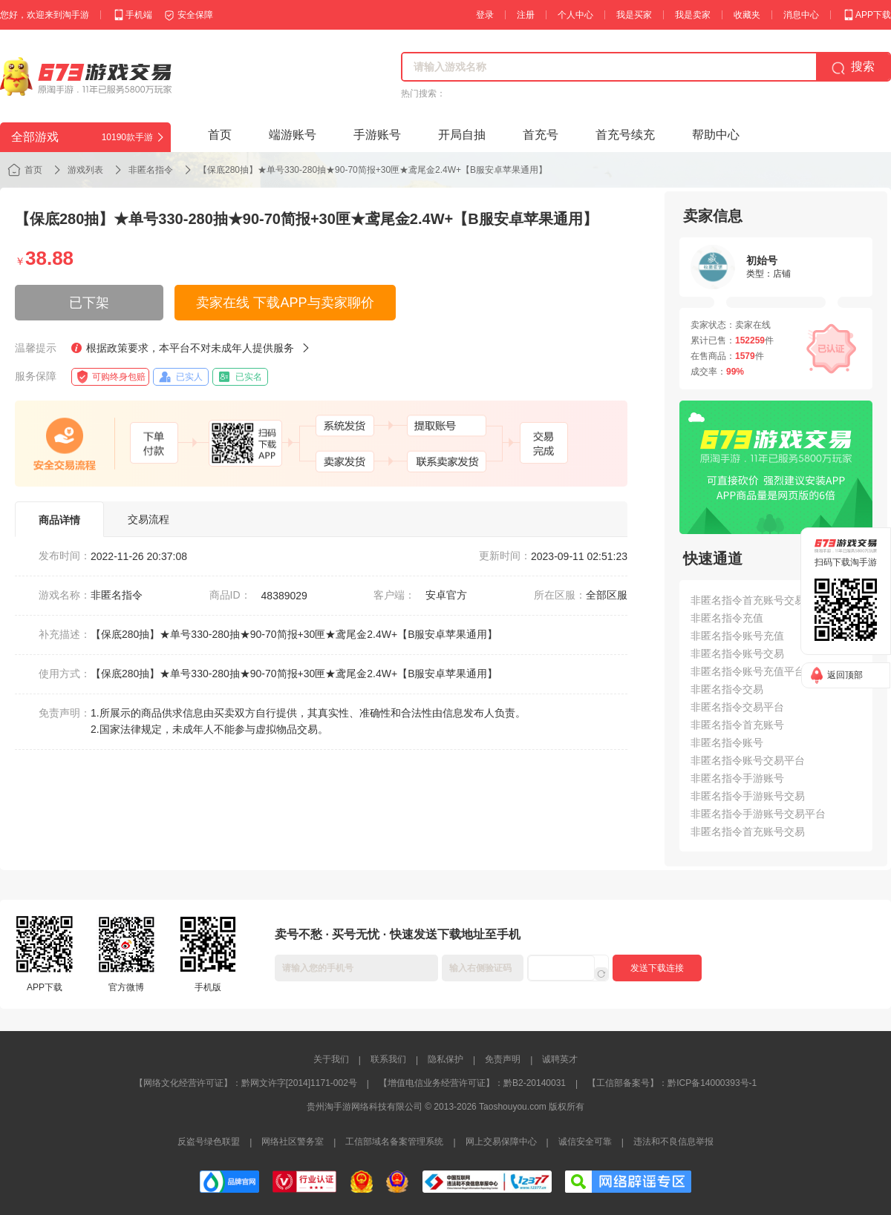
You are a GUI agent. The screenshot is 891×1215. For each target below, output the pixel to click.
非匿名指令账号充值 (737, 636)
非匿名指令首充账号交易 (748, 831)
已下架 (89, 302)
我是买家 (634, 15)
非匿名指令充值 (727, 618)
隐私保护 (445, 1059)
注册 (526, 15)
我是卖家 (693, 15)
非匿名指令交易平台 (737, 707)
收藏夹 (747, 15)
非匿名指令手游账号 (737, 778)
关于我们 (331, 1059)
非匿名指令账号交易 (737, 653)
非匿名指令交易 (727, 689)
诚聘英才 (560, 1059)
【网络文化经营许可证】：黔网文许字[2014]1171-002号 (245, 1083)
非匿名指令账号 (727, 742)
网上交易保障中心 (501, 1141)
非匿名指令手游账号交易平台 (758, 814)
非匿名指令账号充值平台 (748, 671)
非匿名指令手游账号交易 (748, 796)
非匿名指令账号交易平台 (748, 760)
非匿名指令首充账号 (737, 725)
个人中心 (575, 15)
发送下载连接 (657, 968)
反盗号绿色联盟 (208, 1141)
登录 (485, 15)
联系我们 (388, 1059)
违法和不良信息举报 (673, 1141)
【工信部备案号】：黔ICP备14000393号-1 (672, 1083)
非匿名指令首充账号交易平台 (758, 600)
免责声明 (502, 1059)
